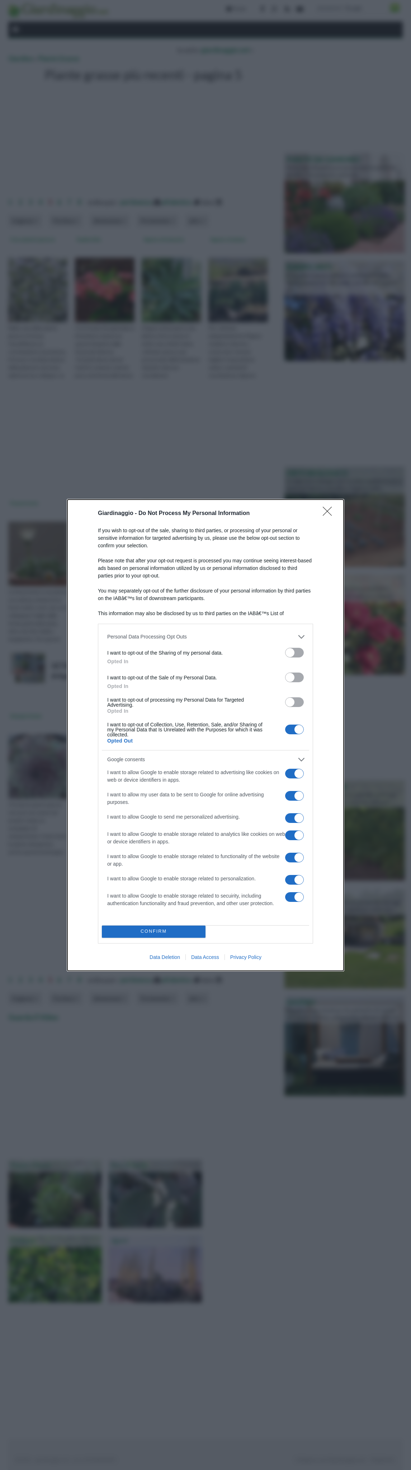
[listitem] (205, 637)
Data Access (205, 957)
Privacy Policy (245, 957)
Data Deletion (165, 957)
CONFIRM (153, 931)
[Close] (329, 513)
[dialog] (205, 735)
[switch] (294, 652)
